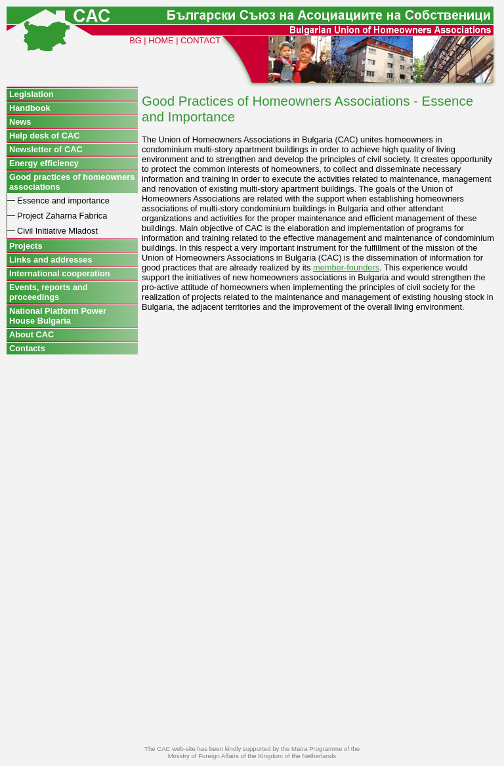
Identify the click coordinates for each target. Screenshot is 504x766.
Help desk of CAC (44, 135)
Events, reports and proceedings (48, 292)
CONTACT (200, 40)
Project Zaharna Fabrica (62, 216)
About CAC (31, 334)
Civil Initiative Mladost (57, 231)
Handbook (30, 108)
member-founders (346, 267)
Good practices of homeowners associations (72, 182)
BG (135, 40)
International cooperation (59, 273)
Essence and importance (63, 200)
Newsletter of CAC (46, 149)
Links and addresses (51, 260)
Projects (26, 246)
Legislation (31, 94)
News (20, 122)
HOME (160, 40)
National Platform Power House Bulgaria (57, 316)
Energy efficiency (44, 163)
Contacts (27, 348)
